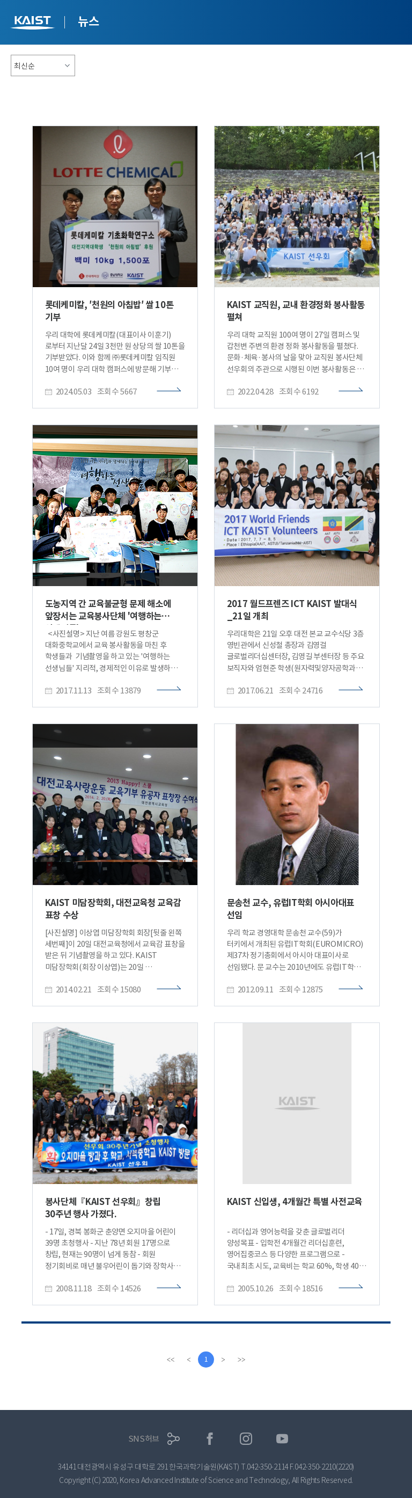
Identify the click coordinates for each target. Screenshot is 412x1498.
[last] (241, 1359)
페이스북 (210, 1439)
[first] (171, 1359)
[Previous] (189, 1359)
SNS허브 (144, 1439)
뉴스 (88, 21)
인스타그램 (246, 1439)
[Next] (223, 1359)
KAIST (34, 24)
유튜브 (282, 1439)
